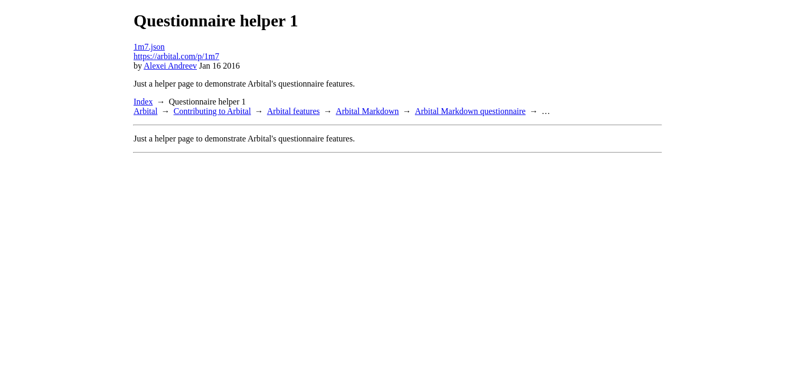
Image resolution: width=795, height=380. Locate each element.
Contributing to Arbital (212, 111)
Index (143, 101)
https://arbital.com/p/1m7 (176, 56)
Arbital (145, 111)
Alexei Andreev (170, 65)
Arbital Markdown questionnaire (470, 111)
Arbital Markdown (367, 111)
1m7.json (149, 46)
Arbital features (293, 111)
